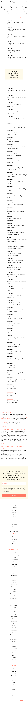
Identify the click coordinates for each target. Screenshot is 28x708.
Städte (14, 501)
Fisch (14, 562)
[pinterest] (15, 696)
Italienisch (14, 571)
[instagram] (12, 696)
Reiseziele (14, 524)
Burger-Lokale (11, 459)
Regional (14, 580)
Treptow (14, 653)
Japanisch (14, 573)
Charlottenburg (14, 605)
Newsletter (14, 675)
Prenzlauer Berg (14, 635)
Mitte (14, 623)
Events (14, 678)
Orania (25, 425)
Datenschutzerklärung (7, 489)
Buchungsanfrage (14, 531)
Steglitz (14, 646)
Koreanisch (14, 575)
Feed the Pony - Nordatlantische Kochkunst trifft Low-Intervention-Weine (16, 211)
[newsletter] (19, 696)
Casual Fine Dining (14, 555)
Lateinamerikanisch (14, 578)
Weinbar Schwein (17, 442)
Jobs (14, 682)
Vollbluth (18, 425)
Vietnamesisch (14, 594)
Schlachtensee (14, 639)
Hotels (14, 529)
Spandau (14, 644)
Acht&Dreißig (7, 442)
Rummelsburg (14, 637)
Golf (14, 541)
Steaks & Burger (14, 582)
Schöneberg (14, 641)
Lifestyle (14, 533)
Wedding (14, 657)
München (14, 512)
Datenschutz (14, 687)
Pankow (14, 632)
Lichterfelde (14, 621)
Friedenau (14, 609)
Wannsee (14, 655)
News (14, 546)
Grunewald (14, 614)
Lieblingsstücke (14, 537)
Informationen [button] (14, 665)
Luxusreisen (14, 521)
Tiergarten (14, 650)
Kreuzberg (14, 616)
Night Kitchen (11, 425)
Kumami (4, 426)
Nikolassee (14, 630)
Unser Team (14, 673)
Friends (14, 685)
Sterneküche (14, 584)
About (14, 669)
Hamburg (13, 507)
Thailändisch (14, 587)
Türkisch (14, 589)
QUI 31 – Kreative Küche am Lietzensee (17, 118)
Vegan (14, 591)
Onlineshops (14, 539)
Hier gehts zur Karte (14, 77)
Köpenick (14, 619)
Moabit (14, 625)
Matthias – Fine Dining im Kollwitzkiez (17, 359)
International (14, 519)
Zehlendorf (14, 662)
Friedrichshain (14, 612)
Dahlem (14, 607)
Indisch (14, 566)
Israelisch (14, 568)
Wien (14, 514)
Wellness (14, 527)
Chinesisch (14, 557)
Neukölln (14, 628)
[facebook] (9, 696)
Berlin (14, 505)
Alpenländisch (14, 553)
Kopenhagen (14, 510)
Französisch (14, 564)
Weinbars (14, 596)
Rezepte (14, 543)
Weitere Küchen (14, 598)
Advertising (14, 680)
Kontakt (14, 671)
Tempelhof (14, 648)
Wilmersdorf (14, 660)
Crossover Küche (14, 559)
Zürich (14, 516)
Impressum (14, 689)
